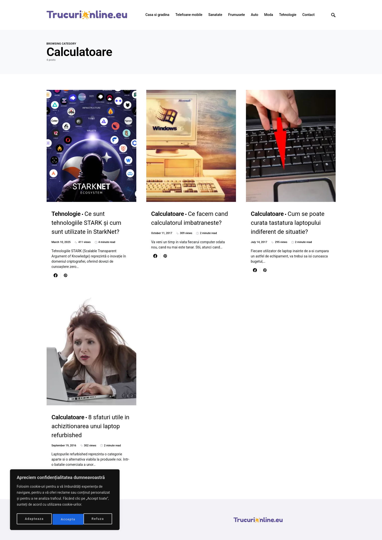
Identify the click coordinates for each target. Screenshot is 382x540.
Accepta (98, 519)
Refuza (67, 519)
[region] (65, 501)
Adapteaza (34, 519)
